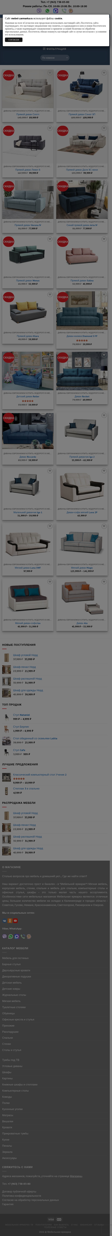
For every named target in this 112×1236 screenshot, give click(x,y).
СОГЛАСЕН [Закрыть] (13, 39)
